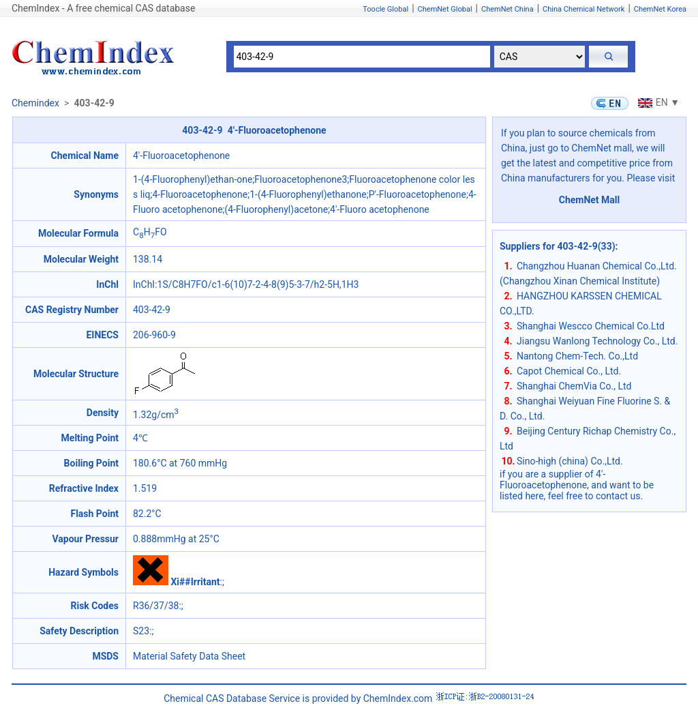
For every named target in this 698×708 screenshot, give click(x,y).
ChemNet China (507, 9)
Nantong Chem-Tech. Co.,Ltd (577, 356)
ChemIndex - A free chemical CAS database (103, 8)
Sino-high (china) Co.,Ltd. (570, 461)
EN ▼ (657, 102)
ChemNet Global (445, 9)
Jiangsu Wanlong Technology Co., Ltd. (597, 341)
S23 (141, 630)
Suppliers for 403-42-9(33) (558, 246)
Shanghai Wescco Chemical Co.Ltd (591, 326)
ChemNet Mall (589, 199)
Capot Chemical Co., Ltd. (569, 371)
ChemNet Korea (660, 9)
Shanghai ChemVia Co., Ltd (574, 386)
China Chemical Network (583, 9)
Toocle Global (385, 9)
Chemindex (35, 103)
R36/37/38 (156, 605)
